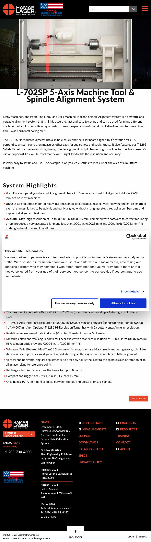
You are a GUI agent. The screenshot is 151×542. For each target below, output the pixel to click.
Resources (128, 429)
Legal (131, 536)
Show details (130, 291)
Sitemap (143, 536)
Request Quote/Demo (18, 434)
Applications (92, 423)
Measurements (94, 429)
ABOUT (125, 449)
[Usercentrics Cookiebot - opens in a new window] (129, 237)
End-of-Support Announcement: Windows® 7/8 (56, 493)
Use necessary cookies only (74, 303)
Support (85, 436)
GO (133, 9)
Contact (123, 442)
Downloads (88, 442)
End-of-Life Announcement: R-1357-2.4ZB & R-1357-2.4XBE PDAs (56, 512)
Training (123, 436)
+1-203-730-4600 (17, 452)
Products (128, 423)
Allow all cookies (123, 303)
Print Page (138, 398)
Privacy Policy (90, 462)
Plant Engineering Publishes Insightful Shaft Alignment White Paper (56, 458)
